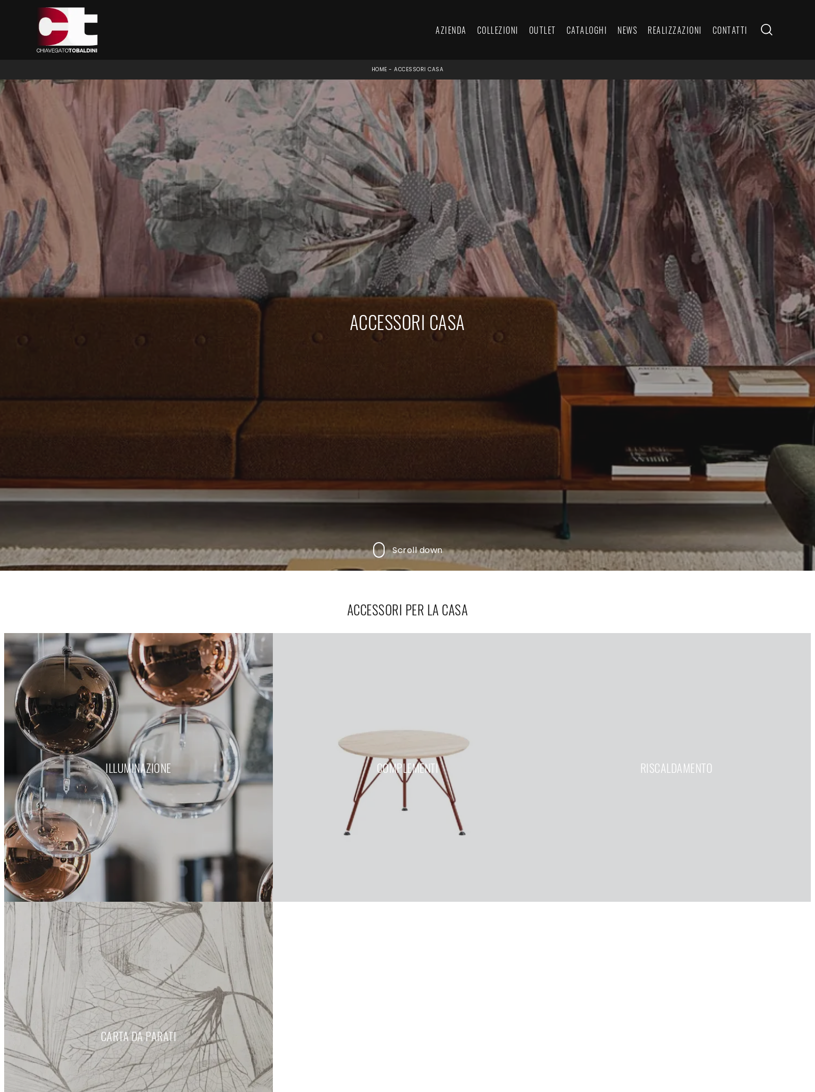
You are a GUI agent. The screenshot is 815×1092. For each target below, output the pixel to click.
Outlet (542, 30)
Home (379, 69)
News (627, 30)
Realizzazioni (675, 30)
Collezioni (498, 30)
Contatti (730, 30)
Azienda (451, 30)
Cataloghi (587, 30)
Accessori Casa (418, 69)
